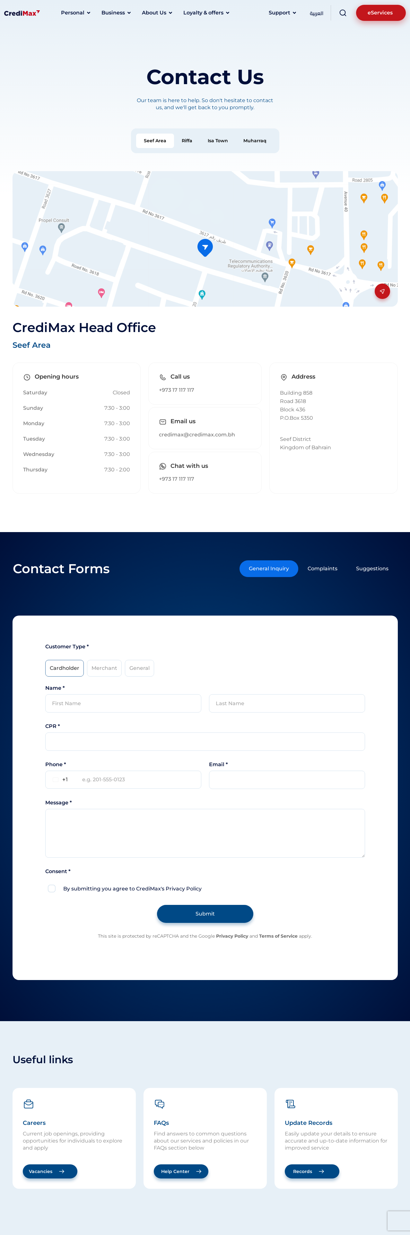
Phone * (55, 764)
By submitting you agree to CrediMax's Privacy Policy (132, 889)
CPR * (52, 726)
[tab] (155, 141)
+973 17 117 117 (176, 390)
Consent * (58, 871)
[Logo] (22, 13)
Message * (58, 803)
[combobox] (59, 780)
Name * (55, 688)
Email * (218, 764)
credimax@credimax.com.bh (197, 435)
